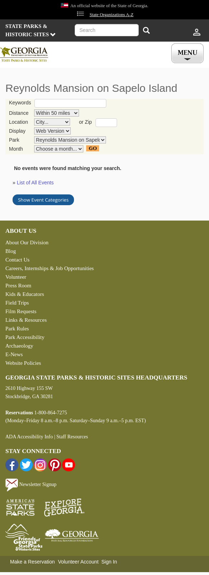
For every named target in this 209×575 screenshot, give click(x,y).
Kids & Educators (24, 294)
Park (14, 140)
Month (16, 149)
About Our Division (26, 242)
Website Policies (23, 363)
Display (17, 131)
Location (18, 122)
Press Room (18, 285)
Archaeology (19, 346)
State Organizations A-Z (111, 14)
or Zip (85, 122)
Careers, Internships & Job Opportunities (49, 268)
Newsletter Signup (30, 484)
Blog (10, 251)
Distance (18, 113)
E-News (14, 354)
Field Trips (17, 303)
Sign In (109, 562)
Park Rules (17, 328)
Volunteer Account (78, 562)
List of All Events (35, 182)
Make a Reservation (32, 562)
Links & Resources (26, 320)
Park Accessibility (25, 337)
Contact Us (17, 260)
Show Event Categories (43, 200)
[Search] (146, 31)
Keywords (20, 102)
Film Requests (20, 311)
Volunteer (15, 277)
